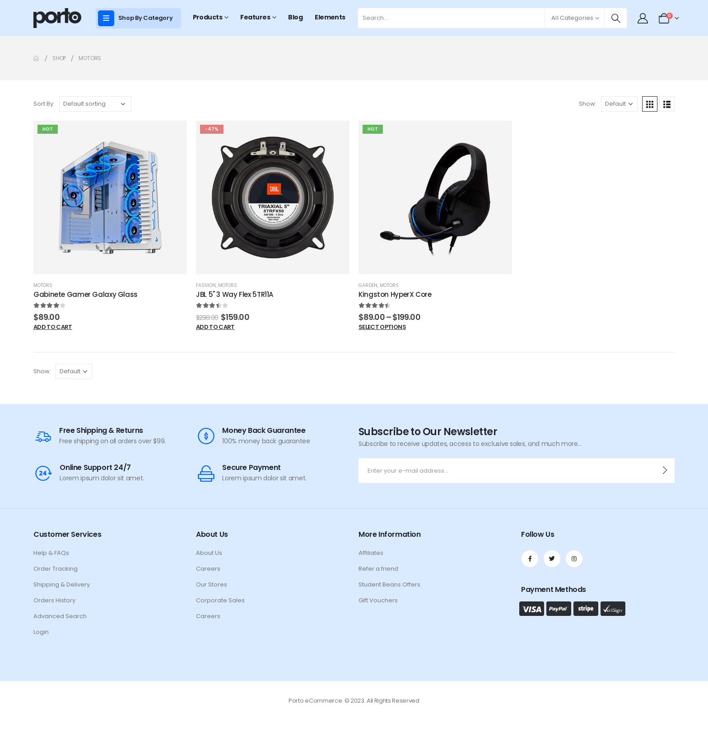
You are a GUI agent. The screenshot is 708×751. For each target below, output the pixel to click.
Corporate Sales (220, 600)
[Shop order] (95, 104)
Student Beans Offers (389, 584)
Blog (295, 17)
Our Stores (211, 584)
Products (208, 17)
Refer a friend (378, 568)
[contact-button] (665, 470)
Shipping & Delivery (61, 584)
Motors (42, 285)
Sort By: (44, 103)
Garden (368, 285)
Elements (330, 17)
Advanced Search (60, 616)
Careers (208, 568)
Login (41, 632)
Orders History (54, 600)
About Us (209, 553)
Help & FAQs (51, 553)
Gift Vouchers (378, 600)
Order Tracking (55, 568)
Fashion (206, 285)
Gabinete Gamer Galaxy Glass (85, 294)
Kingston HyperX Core (395, 294)
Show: (587, 103)
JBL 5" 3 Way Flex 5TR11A (234, 294)
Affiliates (371, 553)
